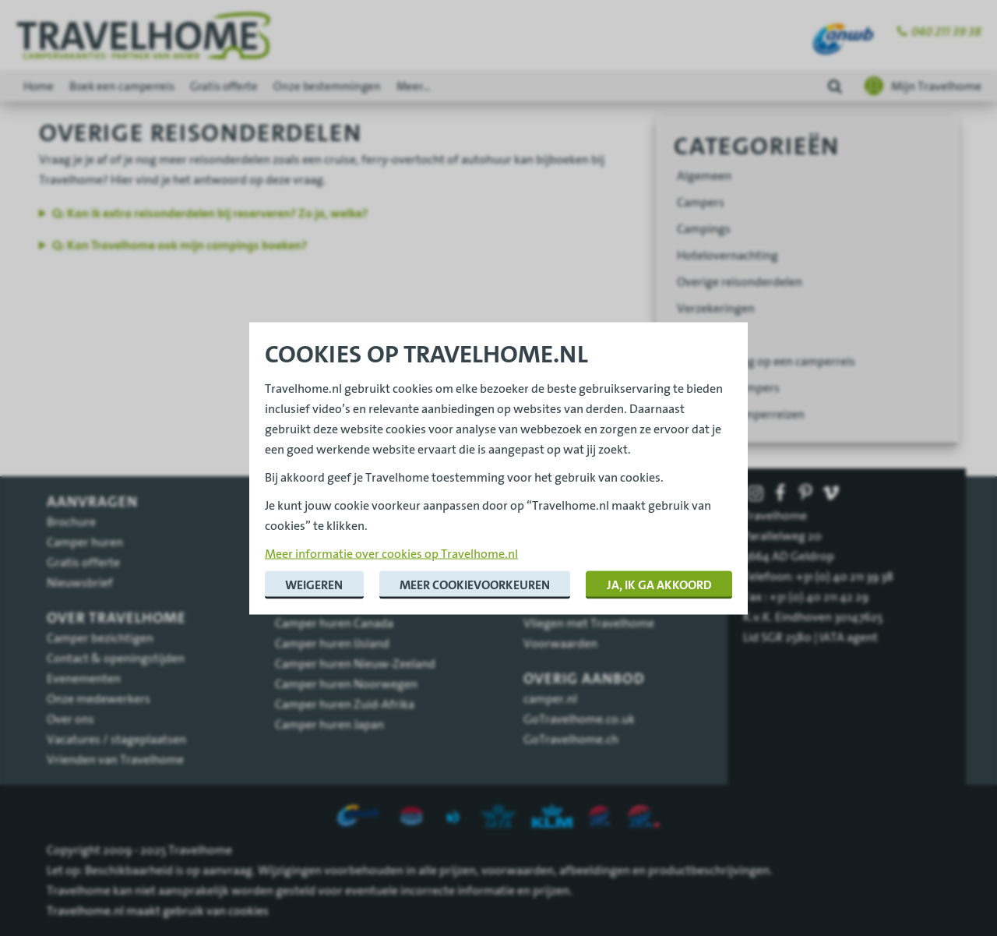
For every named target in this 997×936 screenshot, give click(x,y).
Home (38, 86)
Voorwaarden (560, 643)
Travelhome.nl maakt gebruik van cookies (158, 910)
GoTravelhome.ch (570, 739)
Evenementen (84, 678)
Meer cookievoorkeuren (475, 584)
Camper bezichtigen (100, 637)
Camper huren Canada (334, 623)
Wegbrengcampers (728, 387)
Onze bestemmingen (327, 86)
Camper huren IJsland (332, 643)
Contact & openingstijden (116, 658)
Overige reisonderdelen (739, 281)
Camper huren (85, 542)
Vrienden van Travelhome (115, 759)
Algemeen (704, 175)
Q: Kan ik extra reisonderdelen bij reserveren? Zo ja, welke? (210, 213)
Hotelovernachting (727, 255)
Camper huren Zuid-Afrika (344, 704)
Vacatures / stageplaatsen (116, 739)
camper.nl (550, 698)
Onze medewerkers (98, 698)
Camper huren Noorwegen (346, 683)
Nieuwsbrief (80, 582)
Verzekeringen (716, 308)
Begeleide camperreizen (741, 414)
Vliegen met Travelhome (588, 623)
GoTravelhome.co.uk (579, 718)
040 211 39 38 (946, 31)
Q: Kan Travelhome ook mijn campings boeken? (179, 245)
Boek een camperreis (121, 86)
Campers (700, 202)
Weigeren (314, 584)
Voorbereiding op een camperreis (766, 361)
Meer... (413, 86)
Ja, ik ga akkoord (659, 584)
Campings (704, 228)
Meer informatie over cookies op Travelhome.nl (391, 552)
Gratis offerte (224, 86)
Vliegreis (700, 334)
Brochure (71, 521)
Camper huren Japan (329, 724)
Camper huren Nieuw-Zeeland (355, 663)
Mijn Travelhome (936, 85)
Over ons (70, 718)
